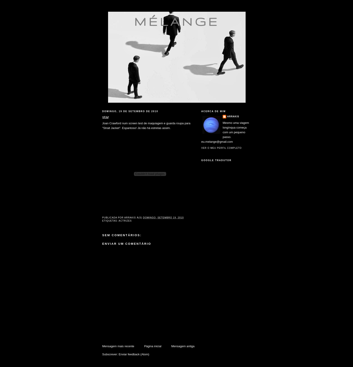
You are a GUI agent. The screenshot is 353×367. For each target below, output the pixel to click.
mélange (176, 21)
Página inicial (152, 346)
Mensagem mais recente (118, 346)
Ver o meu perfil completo (221, 148)
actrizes (125, 221)
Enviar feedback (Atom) (134, 354)
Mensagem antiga (183, 346)
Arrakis (233, 116)
